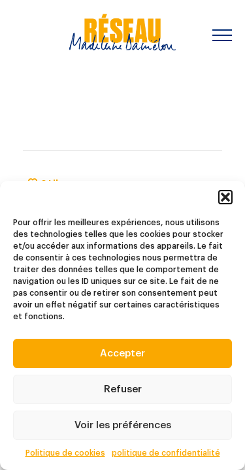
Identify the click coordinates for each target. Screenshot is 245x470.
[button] (225, 197)
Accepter (122, 353)
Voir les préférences (122, 425)
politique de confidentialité (166, 453)
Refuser (123, 389)
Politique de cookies (65, 453)
